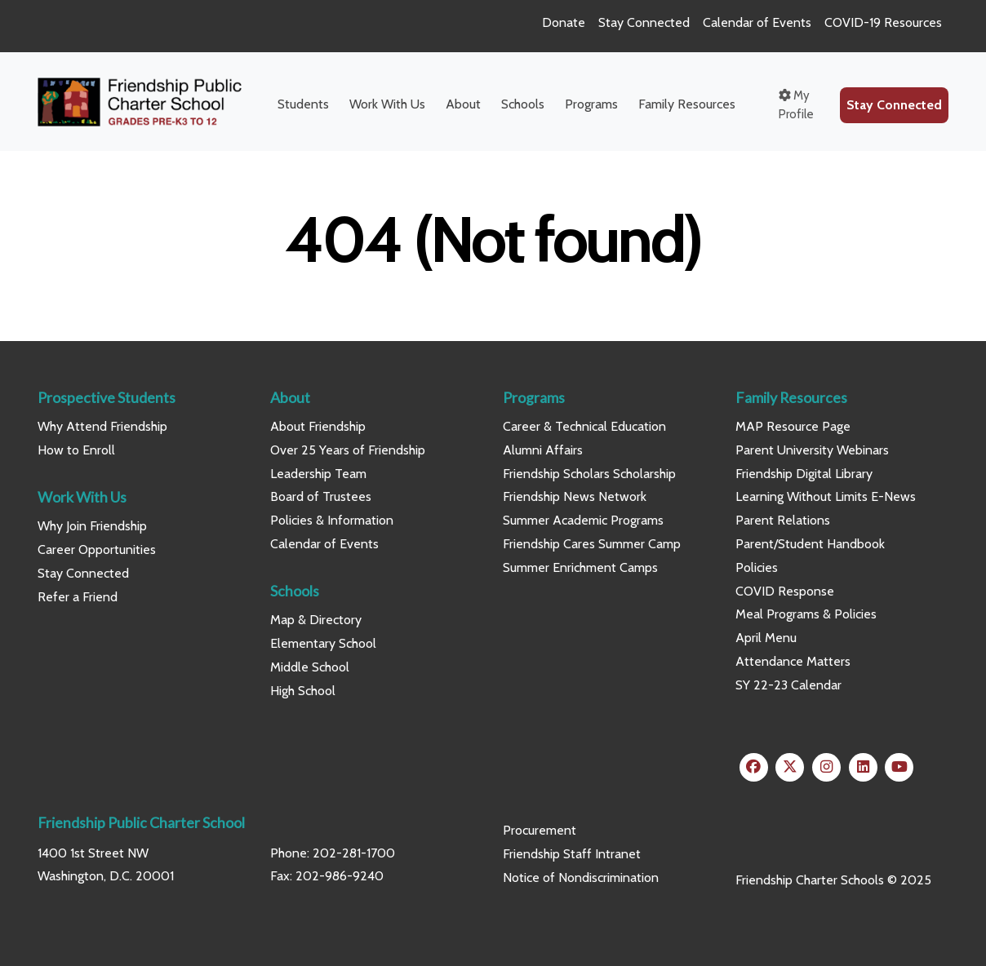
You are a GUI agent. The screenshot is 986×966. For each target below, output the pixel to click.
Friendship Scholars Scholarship (589, 473)
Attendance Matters (793, 661)
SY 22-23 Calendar (788, 685)
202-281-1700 (354, 853)
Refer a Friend (78, 597)
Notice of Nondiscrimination (581, 877)
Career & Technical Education (584, 426)
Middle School (309, 667)
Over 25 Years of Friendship (347, 450)
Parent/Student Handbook (810, 544)
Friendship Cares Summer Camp (592, 544)
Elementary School (323, 643)
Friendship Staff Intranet (572, 854)
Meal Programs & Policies (806, 614)
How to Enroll (76, 450)
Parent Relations (782, 520)
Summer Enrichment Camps (580, 567)
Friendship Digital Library (804, 473)
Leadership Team (318, 473)
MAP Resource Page (793, 426)
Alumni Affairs (543, 450)
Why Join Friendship (92, 526)
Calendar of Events (757, 22)
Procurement (539, 830)
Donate (563, 22)
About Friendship (318, 426)
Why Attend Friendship (102, 426)
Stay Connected (644, 22)
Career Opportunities (97, 549)
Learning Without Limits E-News (825, 496)
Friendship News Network (574, 496)
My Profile (796, 105)
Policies (756, 567)
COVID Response (784, 591)
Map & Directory (316, 619)
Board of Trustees (320, 496)
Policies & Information (331, 520)
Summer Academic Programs (583, 520)
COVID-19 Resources (883, 22)
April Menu (766, 637)
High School (302, 690)
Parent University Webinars (812, 450)
